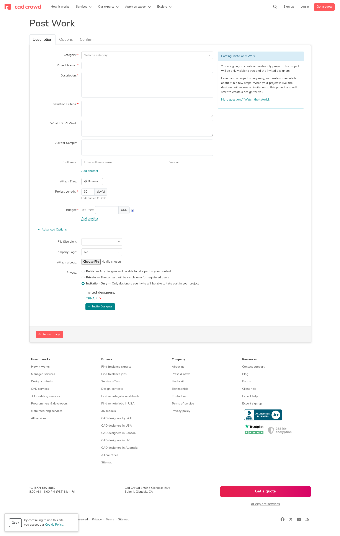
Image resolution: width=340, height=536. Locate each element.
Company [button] (178, 359)
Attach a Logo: (67, 262)
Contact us (179, 396)
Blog (245, 374)
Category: (70, 55)
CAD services (40, 389)
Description (42, 40)
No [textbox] (86, 252)
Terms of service (183, 403)
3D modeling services (45, 396)
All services (38, 418)
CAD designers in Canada (118, 433)
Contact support (253, 367)
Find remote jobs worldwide (120, 396)
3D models (108, 411)
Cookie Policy (54, 524)
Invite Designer (100, 306)
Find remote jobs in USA (117, 403)
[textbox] (146, 55)
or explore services (265, 504)
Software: (70, 162)
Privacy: (72, 272)
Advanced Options (52, 229)
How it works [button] (40, 359)
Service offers (110, 381)
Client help (249, 389)
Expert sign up (252, 403)
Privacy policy (181, 411)
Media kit (178, 381)
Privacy (97, 519)
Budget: (71, 210)
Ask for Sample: (66, 143)
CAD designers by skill (116, 418)
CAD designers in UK (115, 440)
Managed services (43, 374)
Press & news (181, 374)
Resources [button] (249, 359)
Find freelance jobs (114, 374)
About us (178, 367)
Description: (68, 75)
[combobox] (147, 55)
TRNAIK (91, 298)
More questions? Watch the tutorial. (245, 99)
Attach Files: (68, 181)
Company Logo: (66, 252)
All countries (109, 455)
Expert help (250, 396)
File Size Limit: (67, 242)
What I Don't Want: (63, 123)
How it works (40, 367)
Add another (89, 171)
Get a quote (324, 6)
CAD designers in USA (116, 425)
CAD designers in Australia (119, 448)
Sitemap (106, 462)
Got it (15, 523)
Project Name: (67, 65)
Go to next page (49, 334)
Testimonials (180, 389)
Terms (110, 519)
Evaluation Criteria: (64, 104)
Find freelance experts (116, 367)
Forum (246, 381)
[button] (84, 7)
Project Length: (66, 191)
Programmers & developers (49, 403)
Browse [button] (106, 359)
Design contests (42, 381)
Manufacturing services (46, 411)
